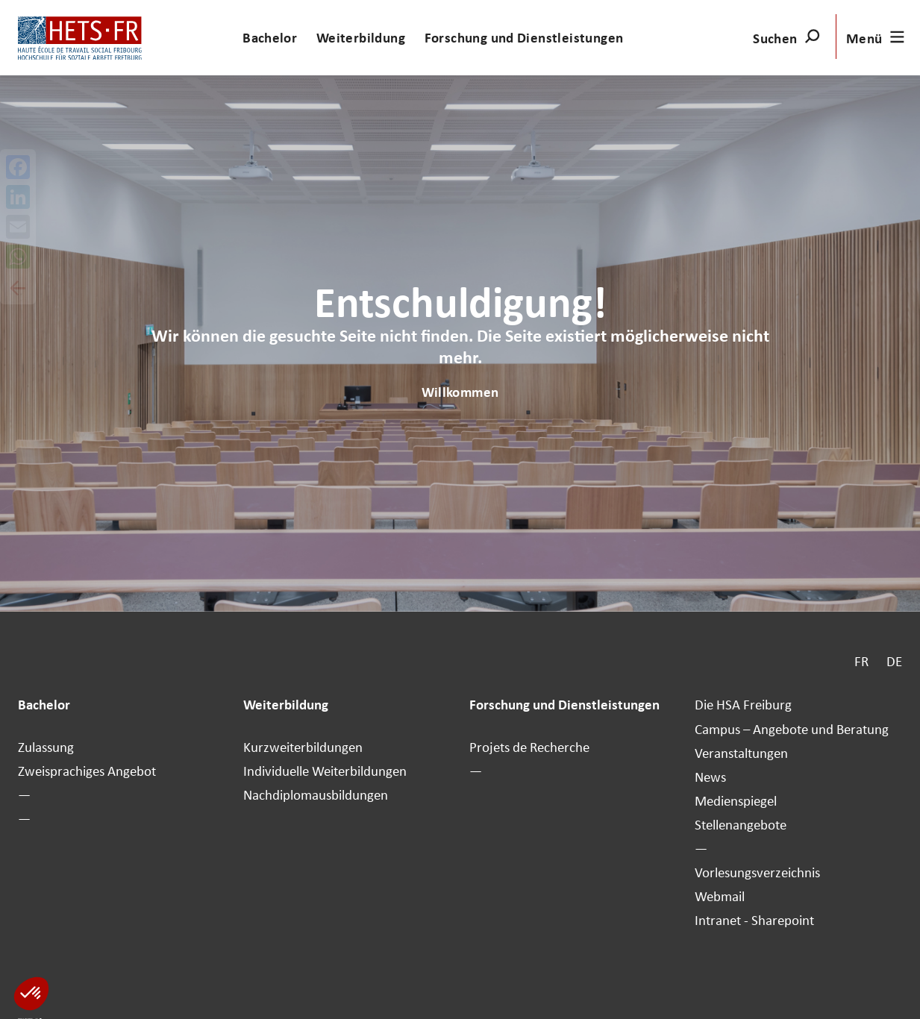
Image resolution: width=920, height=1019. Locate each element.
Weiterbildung (360, 37)
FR (861, 661)
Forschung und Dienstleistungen (524, 37)
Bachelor (269, 37)
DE (894, 661)
